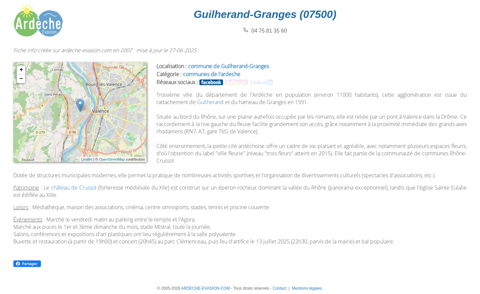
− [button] (21, 79)
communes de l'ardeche (211, 74)
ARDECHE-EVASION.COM (205, 288)
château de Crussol (74, 187)
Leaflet (86, 159)
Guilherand (210, 102)
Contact (279, 288)
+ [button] (21, 70)
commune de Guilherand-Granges (228, 66)
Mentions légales (307, 288)
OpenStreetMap (112, 159)
